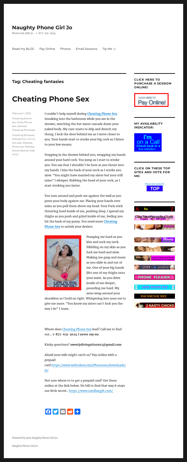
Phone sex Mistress (23, 146)
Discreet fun (19, 138)
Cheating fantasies (23, 135)
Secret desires (20, 150)
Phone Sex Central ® (154, 184)
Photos (65, 49)
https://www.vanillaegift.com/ (91, 391)
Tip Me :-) (108, 49)
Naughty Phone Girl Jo (42, 27)
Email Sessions (86, 49)
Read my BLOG (23, 49)
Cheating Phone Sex (50, 98)
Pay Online (47, 49)
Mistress (27, 142)
